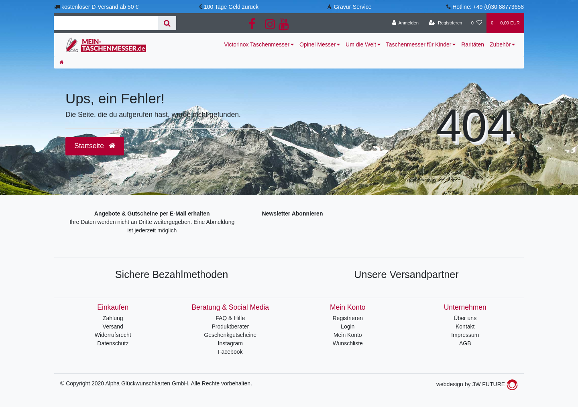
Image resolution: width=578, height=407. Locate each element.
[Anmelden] (405, 23)
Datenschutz (112, 343)
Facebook (230, 352)
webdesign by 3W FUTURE (477, 384)
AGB (465, 343)
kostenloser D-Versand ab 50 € (99, 7)
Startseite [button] (94, 146)
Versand (113, 326)
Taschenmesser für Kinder (419, 44)
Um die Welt (361, 44)
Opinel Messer (317, 44)
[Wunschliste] (476, 23)
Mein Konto (348, 335)
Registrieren (348, 318)
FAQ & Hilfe (230, 318)
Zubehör (500, 44)
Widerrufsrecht (113, 335)
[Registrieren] (445, 23)
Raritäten (472, 44)
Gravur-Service (352, 7)
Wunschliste (348, 343)
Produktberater (230, 326)
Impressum (465, 335)
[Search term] (106, 23)
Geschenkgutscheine (230, 335)
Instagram (230, 343)
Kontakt (465, 326)
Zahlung (113, 318)
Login (347, 326)
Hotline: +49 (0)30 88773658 (488, 7)
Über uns (465, 318)
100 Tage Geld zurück (231, 7)
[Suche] (167, 23)
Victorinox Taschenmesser (256, 44)
